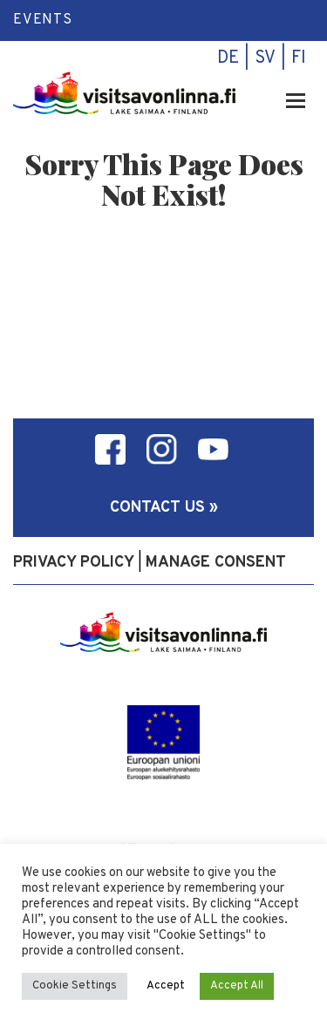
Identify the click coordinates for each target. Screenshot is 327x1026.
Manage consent (216, 563)
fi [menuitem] (298, 58)
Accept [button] (165, 986)
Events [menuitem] (42, 20)
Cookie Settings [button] (74, 986)
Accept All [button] (236, 986)
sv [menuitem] (265, 58)
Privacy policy (73, 563)
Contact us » (164, 508)
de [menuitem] (228, 58)
